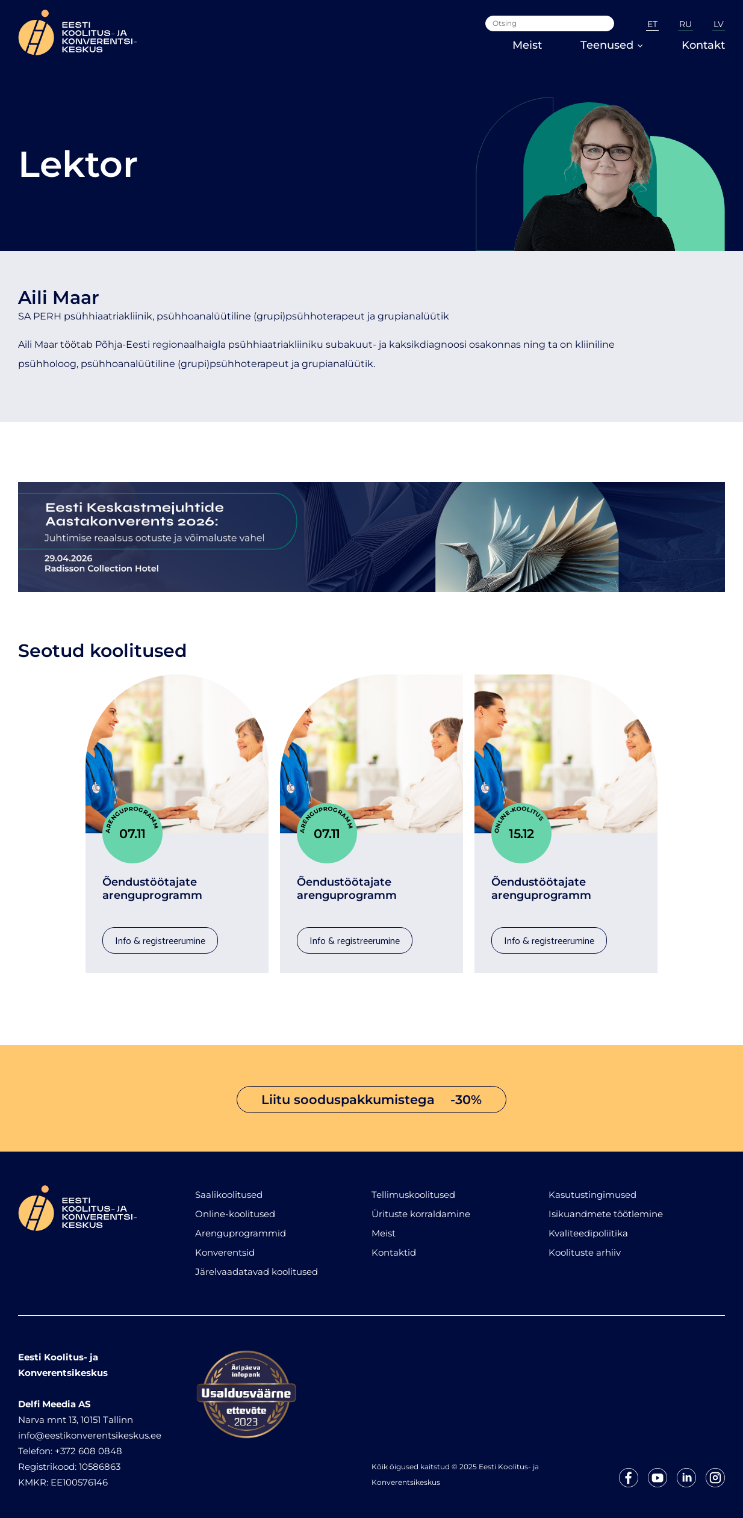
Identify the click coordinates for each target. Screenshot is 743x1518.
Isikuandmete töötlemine (606, 1208)
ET (652, 24)
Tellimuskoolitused (413, 1188)
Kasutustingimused (592, 1188)
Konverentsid (225, 1246)
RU (685, 24)
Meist (527, 45)
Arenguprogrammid (240, 1227)
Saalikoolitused (229, 1188)
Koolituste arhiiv (585, 1246)
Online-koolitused (235, 1208)
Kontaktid (394, 1246)
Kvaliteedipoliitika (588, 1227)
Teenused (611, 45)
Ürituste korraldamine (421, 1208)
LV (718, 24)
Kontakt (703, 45)
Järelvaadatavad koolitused (256, 1265)
